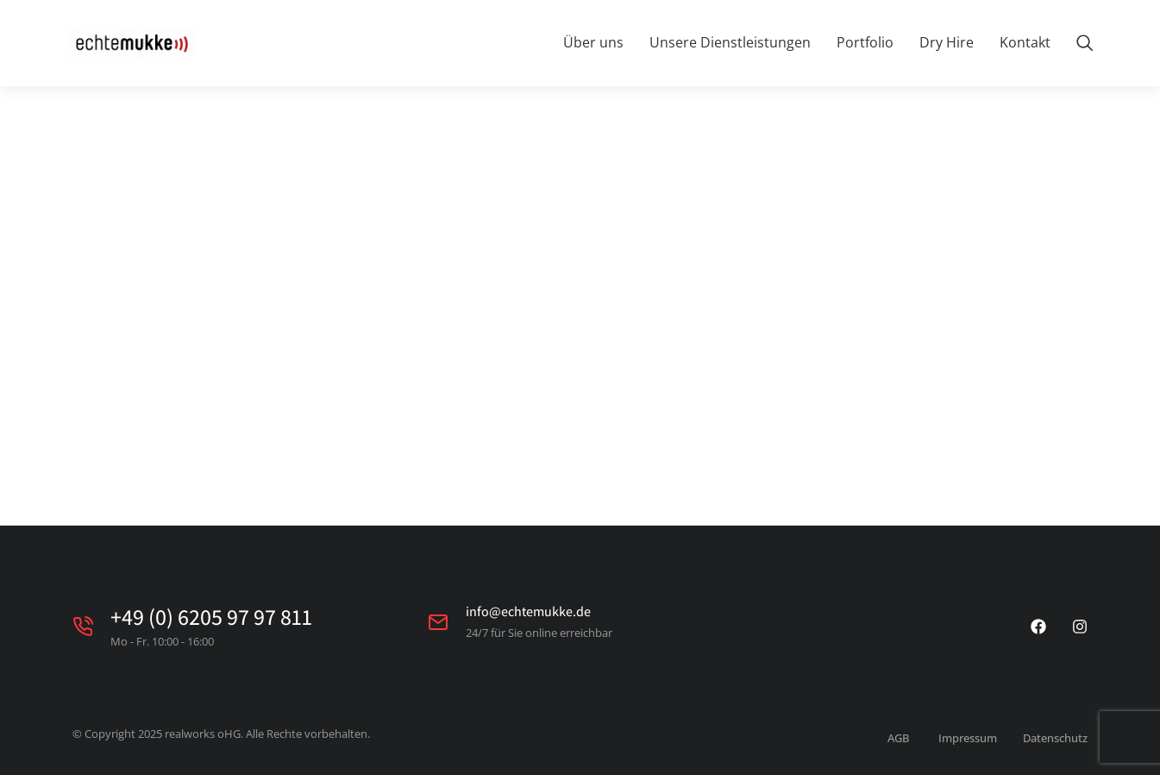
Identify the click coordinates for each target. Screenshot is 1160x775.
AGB (898, 738)
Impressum (967, 738)
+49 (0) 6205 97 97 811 (211, 616)
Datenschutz (1055, 738)
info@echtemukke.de (528, 611)
